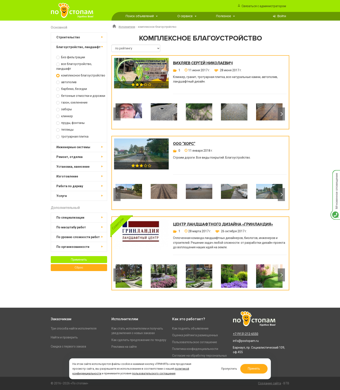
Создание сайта (269, 383)
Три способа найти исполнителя (73, 328)
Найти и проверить (64, 337)
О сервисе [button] (186, 16)
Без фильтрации (70, 57)
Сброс (79, 267)
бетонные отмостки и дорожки (80, 96)
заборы (64, 109)
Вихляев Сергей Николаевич (203, 63)
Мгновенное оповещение (335, 175)
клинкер (64, 116)
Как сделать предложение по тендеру (138, 340)
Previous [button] (117, 113)
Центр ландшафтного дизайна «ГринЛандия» (223, 224)
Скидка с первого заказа (68, 346)
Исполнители (127, 26)
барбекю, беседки (71, 89)
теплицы (65, 130)
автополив (66, 82)
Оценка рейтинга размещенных (195, 335)
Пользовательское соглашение (194, 342)
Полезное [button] (225, 16)
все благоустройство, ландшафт (74, 66)
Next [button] (281, 113)
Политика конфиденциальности (195, 349)
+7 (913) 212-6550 (245, 334)
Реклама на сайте (124, 346)
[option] (128, 114)
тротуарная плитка (72, 136)
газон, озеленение (72, 102)
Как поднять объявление (190, 328)
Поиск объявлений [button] (142, 16)
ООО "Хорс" (184, 144)
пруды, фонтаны (70, 123)
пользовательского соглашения (153, 373)
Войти (281, 16)
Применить (79, 259)
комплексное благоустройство (80, 75)
